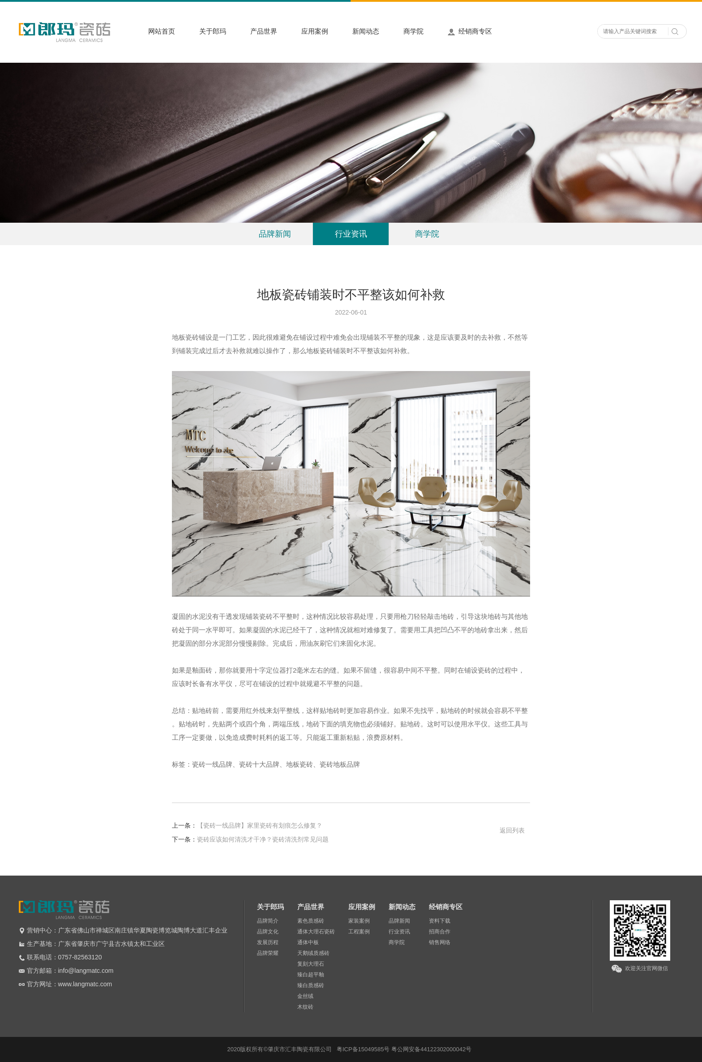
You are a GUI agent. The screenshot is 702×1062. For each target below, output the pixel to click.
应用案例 (314, 31)
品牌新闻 (275, 233)
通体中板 (308, 942)
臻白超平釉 (310, 974)
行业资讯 (351, 233)
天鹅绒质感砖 (313, 953)
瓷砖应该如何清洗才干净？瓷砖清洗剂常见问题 (250, 839)
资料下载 (439, 921)
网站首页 (161, 31)
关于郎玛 (212, 31)
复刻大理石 (310, 964)
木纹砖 (305, 1007)
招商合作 (439, 931)
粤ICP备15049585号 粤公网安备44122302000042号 (404, 1049)
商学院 (413, 31)
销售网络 (439, 942)
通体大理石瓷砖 (316, 931)
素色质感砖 (310, 921)
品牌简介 (267, 921)
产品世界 (263, 31)
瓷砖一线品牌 (212, 764)
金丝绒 (305, 996)
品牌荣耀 (267, 953)
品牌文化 (267, 931)
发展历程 (267, 942)
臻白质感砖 (310, 985)
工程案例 (359, 931)
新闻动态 (365, 31)
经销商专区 (470, 31)
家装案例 (359, 921)
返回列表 (512, 830)
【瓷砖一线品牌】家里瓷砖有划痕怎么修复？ (247, 825)
